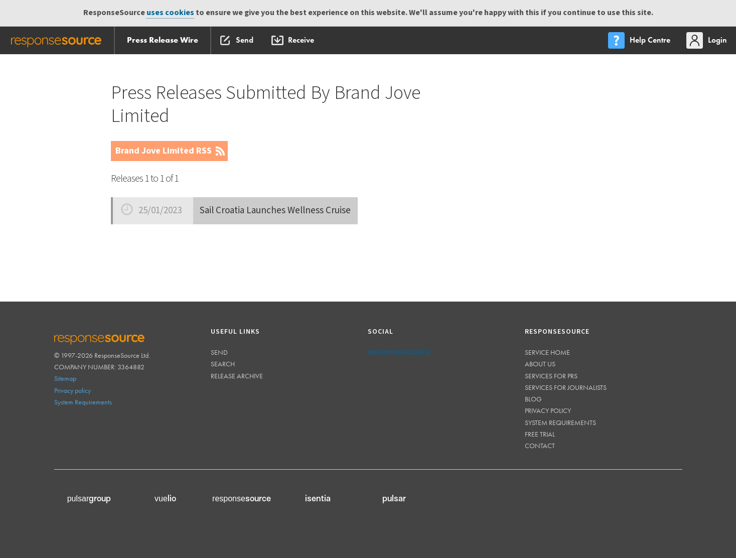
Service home (547, 352)
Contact (540, 445)
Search (223, 363)
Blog (533, 398)
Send (219, 352)
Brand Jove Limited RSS (163, 151)
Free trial (540, 434)
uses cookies (170, 13)
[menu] (640, 40)
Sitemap (65, 378)
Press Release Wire (162, 40)
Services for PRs (551, 375)
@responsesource (398, 352)
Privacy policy (72, 390)
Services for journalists (566, 387)
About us (540, 363)
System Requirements (83, 401)
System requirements (560, 422)
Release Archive (237, 375)
